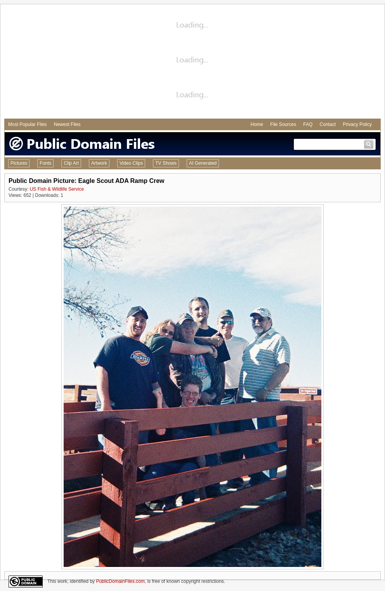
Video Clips (131, 163)
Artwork (99, 163)
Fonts (45, 163)
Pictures (18, 163)
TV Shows (166, 163)
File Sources (283, 124)
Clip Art (71, 163)
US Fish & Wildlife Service (57, 189)
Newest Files (67, 124)
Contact (328, 124)
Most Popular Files (27, 124)
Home (257, 124)
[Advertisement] (193, 62)
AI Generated (203, 163)
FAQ (307, 124)
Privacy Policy (357, 124)
